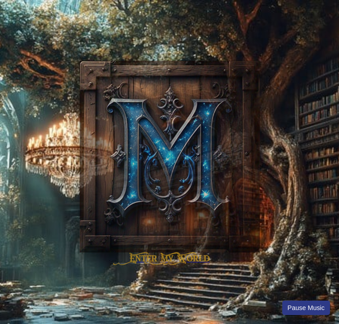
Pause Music (306, 307)
